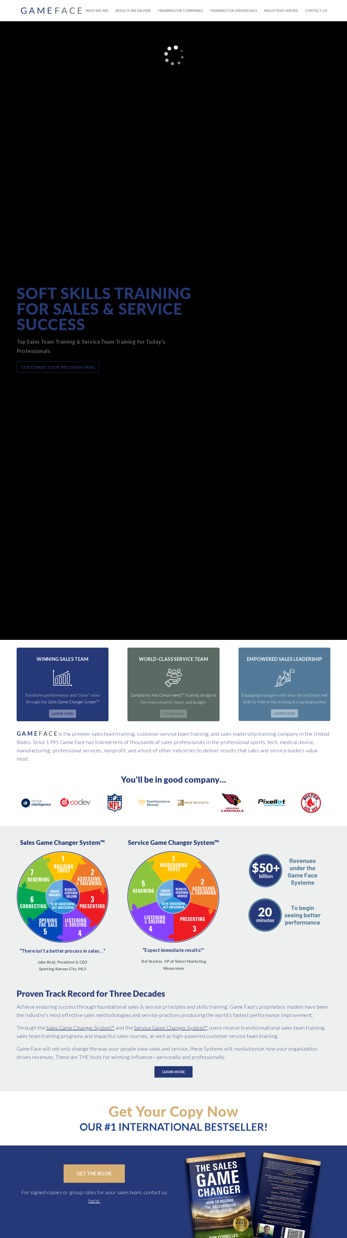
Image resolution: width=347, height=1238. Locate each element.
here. (94, 1200)
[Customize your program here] (58, 366)
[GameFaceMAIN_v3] (61, 10)
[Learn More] (173, 1072)
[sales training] (63, 897)
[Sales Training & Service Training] (173, 897)
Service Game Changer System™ (170, 1027)
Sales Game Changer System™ (80, 1027)
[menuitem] (97, 10)
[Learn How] (62, 714)
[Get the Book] (94, 1173)
